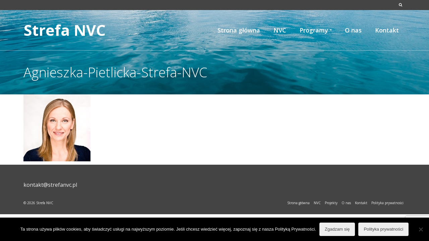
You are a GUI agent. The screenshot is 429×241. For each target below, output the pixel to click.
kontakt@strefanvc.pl (50, 184)
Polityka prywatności (383, 229)
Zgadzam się (337, 229)
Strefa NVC (64, 30)
